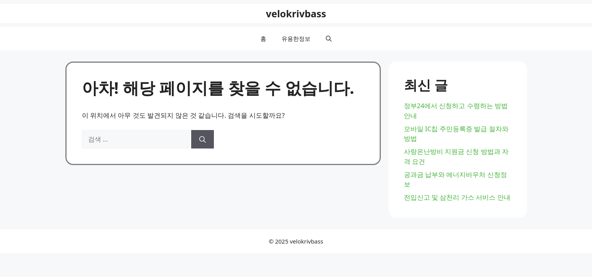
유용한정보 (296, 38)
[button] (328, 38)
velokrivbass (296, 13)
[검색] (202, 139)
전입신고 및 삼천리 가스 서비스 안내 (457, 197)
